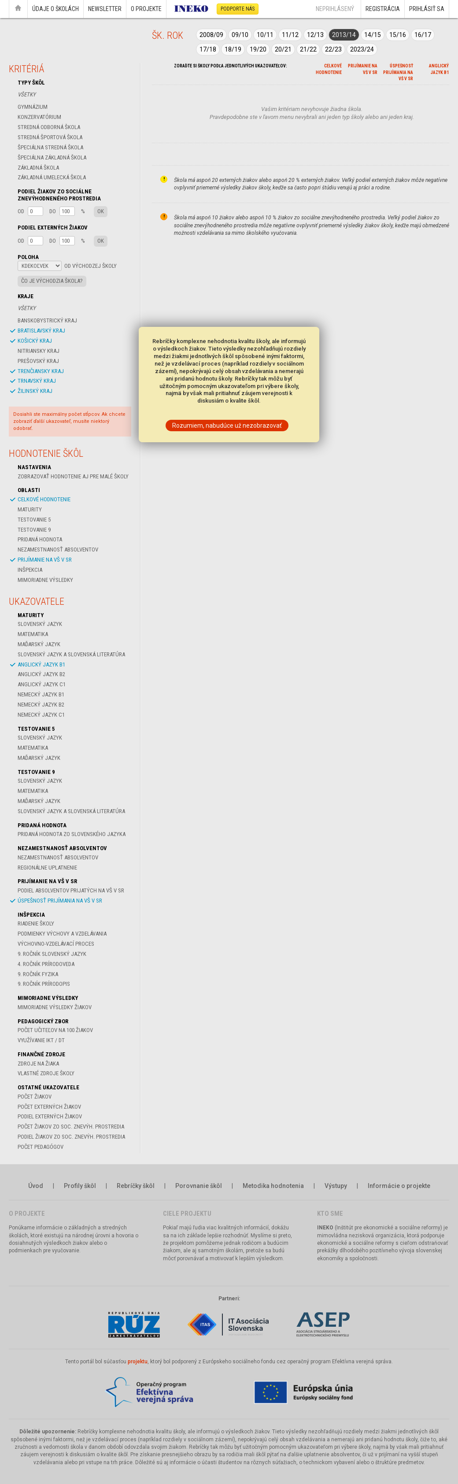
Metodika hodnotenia (273, 1185)
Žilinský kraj (35, 391)
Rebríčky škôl (136, 1185)
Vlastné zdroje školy (46, 1073)
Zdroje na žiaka (38, 1063)
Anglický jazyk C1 (42, 684)
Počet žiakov (35, 1096)
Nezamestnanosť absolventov (58, 549)
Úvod (35, 1185)
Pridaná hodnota (40, 539)
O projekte (146, 8)
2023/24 (362, 49)
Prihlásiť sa (426, 8)
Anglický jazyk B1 (41, 664)
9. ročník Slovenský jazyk (52, 954)
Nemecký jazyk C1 (41, 714)
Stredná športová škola (50, 137)
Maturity (30, 509)
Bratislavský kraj (41, 330)
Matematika (33, 634)
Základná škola (38, 167)
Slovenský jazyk (40, 624)
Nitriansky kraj (38, 351)
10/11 (265, 34)
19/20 (258, 49)
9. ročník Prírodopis (44, 984)
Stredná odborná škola (49, 127)
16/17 (422, 34)
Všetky (27, 94)
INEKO (325, 1228)
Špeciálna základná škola (52, 157)
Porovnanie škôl (198, 1185)
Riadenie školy (36, 923)
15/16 (397, 34)
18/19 (233, 49)
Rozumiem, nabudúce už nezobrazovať (227, 425)
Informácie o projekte (399, 1185)
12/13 (315, 34)
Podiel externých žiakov (50, 1116)
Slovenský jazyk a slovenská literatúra (71, 654)
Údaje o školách (55, 8)
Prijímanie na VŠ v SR (45, 559)
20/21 (283, 49)
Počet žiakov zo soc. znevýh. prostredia (71, 1126)
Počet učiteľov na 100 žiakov (55, 1030)
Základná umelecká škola (52, 177)
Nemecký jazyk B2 (41, 704)
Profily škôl (80, 1185)
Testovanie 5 (34, 519)
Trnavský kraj (37, 380)
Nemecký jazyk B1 (41, 694)
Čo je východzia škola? (52, 281)
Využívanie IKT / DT (41, 1040)
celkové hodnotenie (44, 499)
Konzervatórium (39, 117)
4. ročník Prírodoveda (46, 964)
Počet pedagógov (40, 1147)
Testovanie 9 (34, 529)
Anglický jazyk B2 (41, 674)
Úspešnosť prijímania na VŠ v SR (60, 900)
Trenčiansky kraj (41, 371)
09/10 (240, 34)
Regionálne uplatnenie (47, 867)
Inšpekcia (30, 569)
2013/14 (344, 34)
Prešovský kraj (38, 361)
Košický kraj (35, 340)
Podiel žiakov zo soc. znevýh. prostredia (71, 1136)
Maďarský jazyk (39, 644)
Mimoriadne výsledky (45, 580)
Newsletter (105, 8)
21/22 (308, 49)
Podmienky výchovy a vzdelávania (62, 933)
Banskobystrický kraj (47, 320)
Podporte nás (238, 9)
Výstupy (336, 1185)
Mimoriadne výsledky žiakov (55, 1007)
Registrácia (383, 8)
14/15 (372, 34)
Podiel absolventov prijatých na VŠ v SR (71, 890)
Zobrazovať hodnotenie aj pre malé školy (73, 476)
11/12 (290, 34)
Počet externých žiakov (49, 1106)
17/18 (207, 49)
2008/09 (211, 34)
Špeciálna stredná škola (50, 147)
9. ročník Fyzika (38, 974)
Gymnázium (33, 107)
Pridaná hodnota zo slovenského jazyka (72, 834)
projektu (138, 1361)
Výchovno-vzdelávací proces (56, 943)
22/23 (333, 49)
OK (100, 211)
